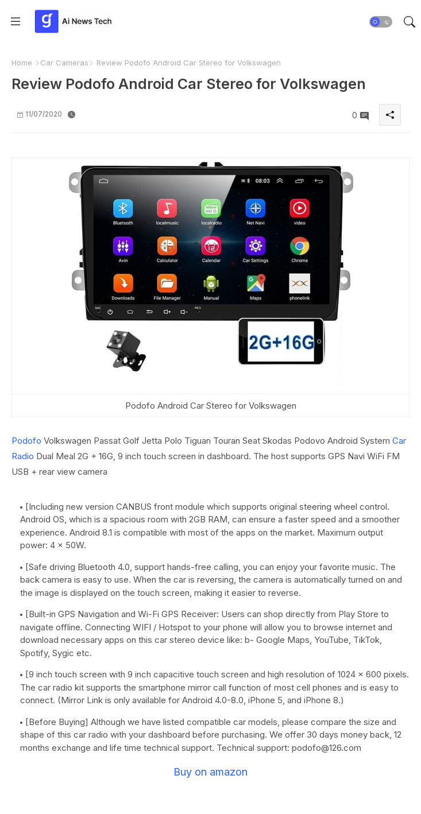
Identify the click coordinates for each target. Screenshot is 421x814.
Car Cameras (64, 62)
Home (21, 62)
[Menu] (15, 21)
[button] (380, 22)
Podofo (26, 440)
